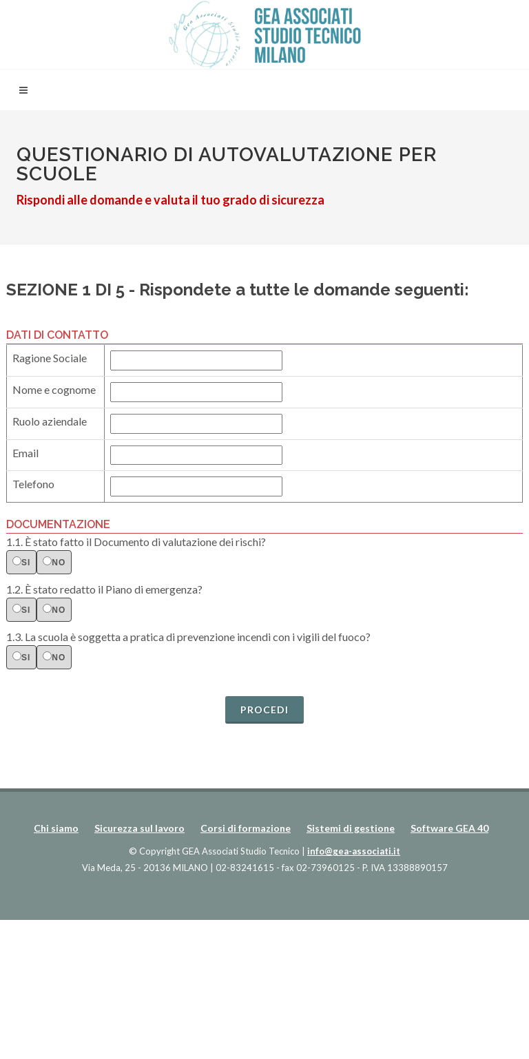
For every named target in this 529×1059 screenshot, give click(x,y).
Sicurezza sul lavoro (139, 828)
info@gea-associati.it (353, 851)
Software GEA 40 (449, 828)
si (21, 561)
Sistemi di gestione (351, 828)
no (54, 561)
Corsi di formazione (245, 828)
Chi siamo (56, 828)
